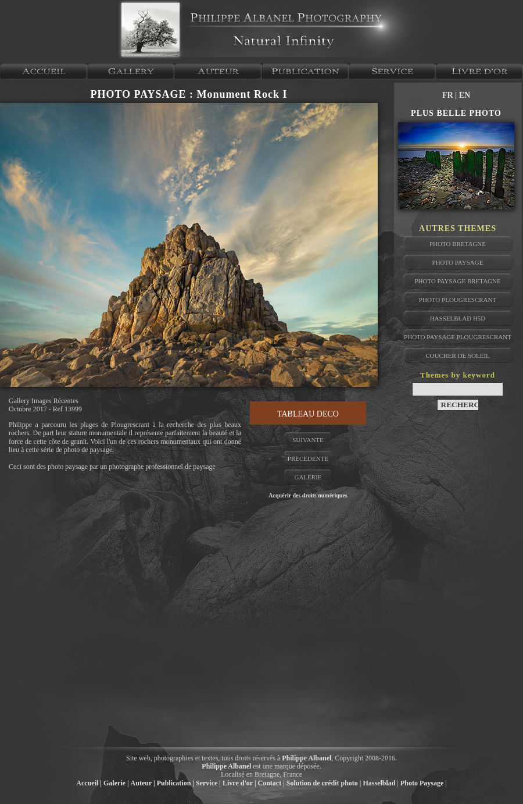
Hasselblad (379, 783)
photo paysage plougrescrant (457, 336)
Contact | (271, 783)
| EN (462, 95)
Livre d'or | (239, 783)
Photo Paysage (421, 783)
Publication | (175, 783)
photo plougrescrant (457, 299)
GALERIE (307, 477)
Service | (208, 783)
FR (448, 95)
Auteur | (143, 783)
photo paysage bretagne (457, 281)
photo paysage (457, 262)
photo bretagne (457, 243)
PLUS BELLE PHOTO (456, 113)
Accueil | (89, 783)
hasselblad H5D (458, 318)
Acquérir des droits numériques (307, 495)
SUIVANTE (308, 439)
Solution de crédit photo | (323, 783)
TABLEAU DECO (308, 414)
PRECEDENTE (308, 458)
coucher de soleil (457, 355)
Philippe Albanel (306, 758)
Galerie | (116, 783)
